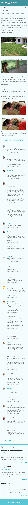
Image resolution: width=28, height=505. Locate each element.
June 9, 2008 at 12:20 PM (13, 261)
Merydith (9, 388)
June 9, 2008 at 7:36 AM (12, 227)
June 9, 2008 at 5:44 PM (12, 369)
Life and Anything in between (16, 140)
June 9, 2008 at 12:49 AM (13, 178)
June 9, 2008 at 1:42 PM (12, 297)
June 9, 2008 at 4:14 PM (12, 312)
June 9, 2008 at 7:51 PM (12, 384)
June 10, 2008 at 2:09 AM (13, 401)
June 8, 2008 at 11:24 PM (13, 152)
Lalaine (8, 256)
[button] (26, 8)
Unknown (9, 286)
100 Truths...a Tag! (6, 484)
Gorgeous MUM (10, 183)
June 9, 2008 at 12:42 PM (13, 271)
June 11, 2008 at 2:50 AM (13, 426)
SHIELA (8, 373)
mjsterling (9, 301)
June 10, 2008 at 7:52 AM (13, 413)
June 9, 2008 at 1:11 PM (12, 282)
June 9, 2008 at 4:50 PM (12, 352)
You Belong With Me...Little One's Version (11, 450)
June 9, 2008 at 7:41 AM (12, 242)
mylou (8, 405)
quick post (14, 17)
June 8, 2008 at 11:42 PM (13, 166)
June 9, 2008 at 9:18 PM (12, 393)
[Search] (26, 3)
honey (8, 223)
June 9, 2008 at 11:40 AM (13, 252)
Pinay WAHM (11, 2)
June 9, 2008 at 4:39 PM (12, 338)
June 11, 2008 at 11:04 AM (13, 437)
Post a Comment (7, 440)
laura (8, 157)
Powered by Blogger (14, 502)
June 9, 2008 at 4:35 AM (12, 219)
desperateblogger (11, 146)
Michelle (9, 170)
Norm (8, 231)
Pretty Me (9, 417)
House (6, 140)
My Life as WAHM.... (7, 467)
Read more (24, 462)
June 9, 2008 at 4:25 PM (12, 328)
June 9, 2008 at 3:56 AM (12, 202)
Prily (8, 342)
